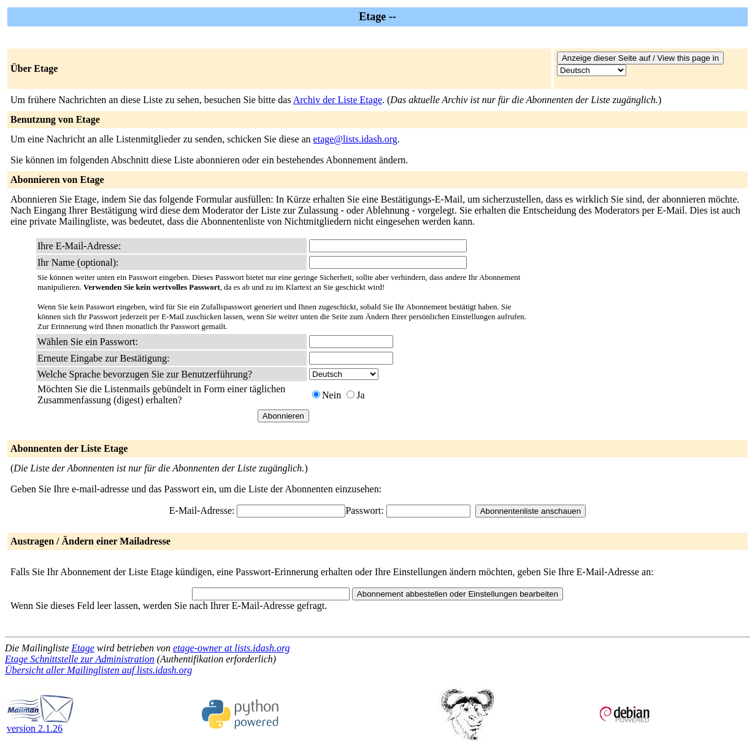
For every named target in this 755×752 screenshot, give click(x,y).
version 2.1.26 (40, 724)
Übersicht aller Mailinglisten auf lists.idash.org (98, 670)
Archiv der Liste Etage (337, 100)
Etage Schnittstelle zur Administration (80, 659)
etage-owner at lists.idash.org (231, 648)
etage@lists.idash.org (355, 139)
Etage (82, 648)
